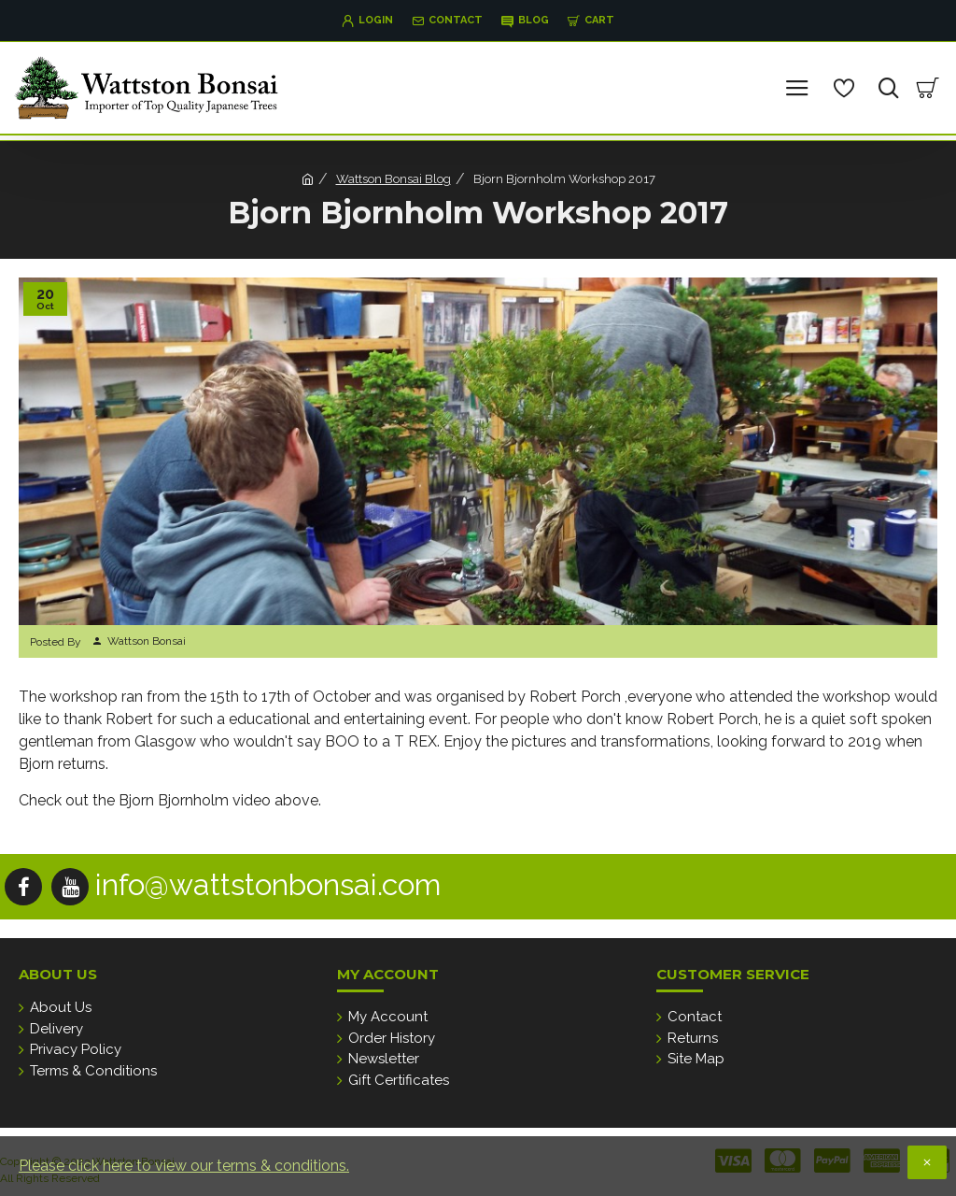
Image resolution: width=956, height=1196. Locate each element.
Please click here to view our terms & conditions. (184, 1166)
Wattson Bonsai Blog (393, 179)
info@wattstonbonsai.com (268, 884)
